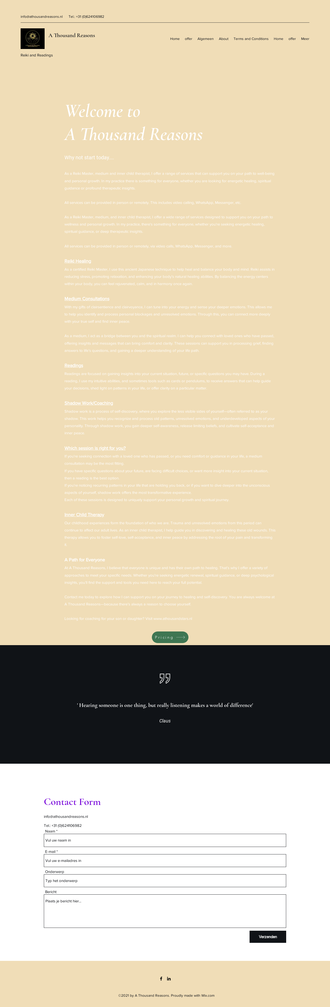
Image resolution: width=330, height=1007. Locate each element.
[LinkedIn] (168, 978)
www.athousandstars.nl (172, 618)
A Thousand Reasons (71, 35)
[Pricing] (170, 637)
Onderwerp (54, 871)
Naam (50, 831)
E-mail (50, 851)
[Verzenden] (268, 937)
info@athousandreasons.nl (42, 16)
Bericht (50, 892)
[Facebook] (161, 978)
